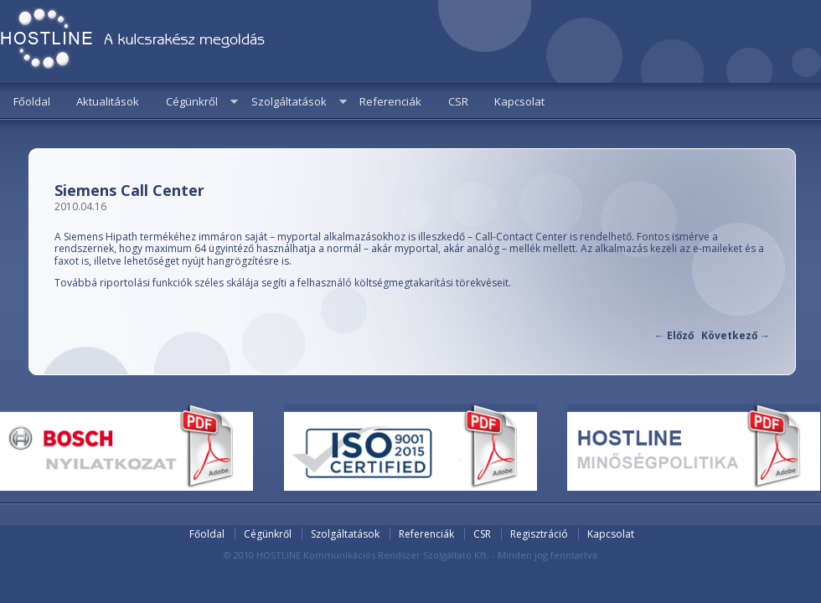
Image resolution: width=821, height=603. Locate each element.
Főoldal (31, 101)
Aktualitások (107, 101)
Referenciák (390, 101)
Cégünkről (192, 101)
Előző (674, 335)
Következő (735, 335)
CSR (458, 101)
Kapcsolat (519, 101)
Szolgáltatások (289, 101)
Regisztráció (539, 534)
